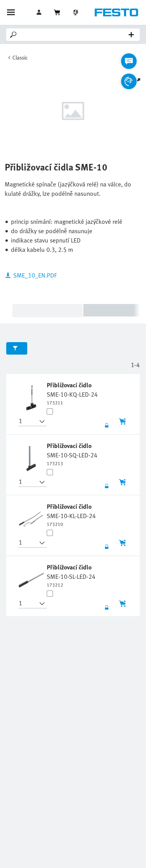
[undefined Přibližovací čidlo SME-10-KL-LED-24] (71, 514)
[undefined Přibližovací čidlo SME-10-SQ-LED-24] (72, 454)
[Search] (74, 34)
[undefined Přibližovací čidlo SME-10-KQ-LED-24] (72, 393)
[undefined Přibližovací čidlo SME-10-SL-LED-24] (71, 575)
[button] (28, 421)
